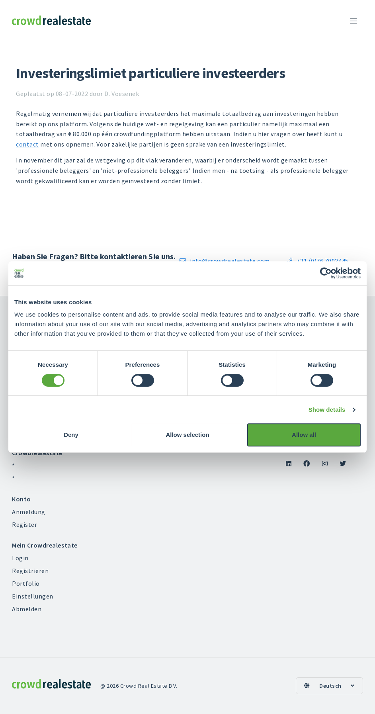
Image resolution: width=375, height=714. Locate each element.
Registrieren (30, 571)
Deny (71, 434)
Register (24, 524)
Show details (327, 409)
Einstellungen (32, 596)
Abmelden (26, 609)
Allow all (304, 434)
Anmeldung (28, 512)
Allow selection (187, 434)
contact (27, 144)
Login (20, 558)
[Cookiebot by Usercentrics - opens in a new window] (326, 273)
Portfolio (26, 583)
